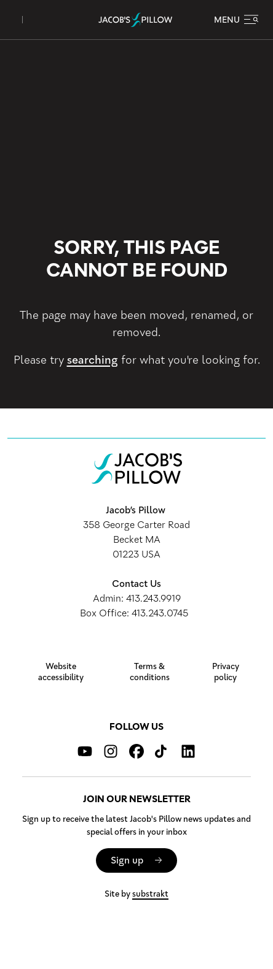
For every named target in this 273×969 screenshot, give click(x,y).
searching (92, 360)
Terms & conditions (150, 672)
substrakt (150, 893)
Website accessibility (61, 672)
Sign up (127, 860)
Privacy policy (225, 672)
